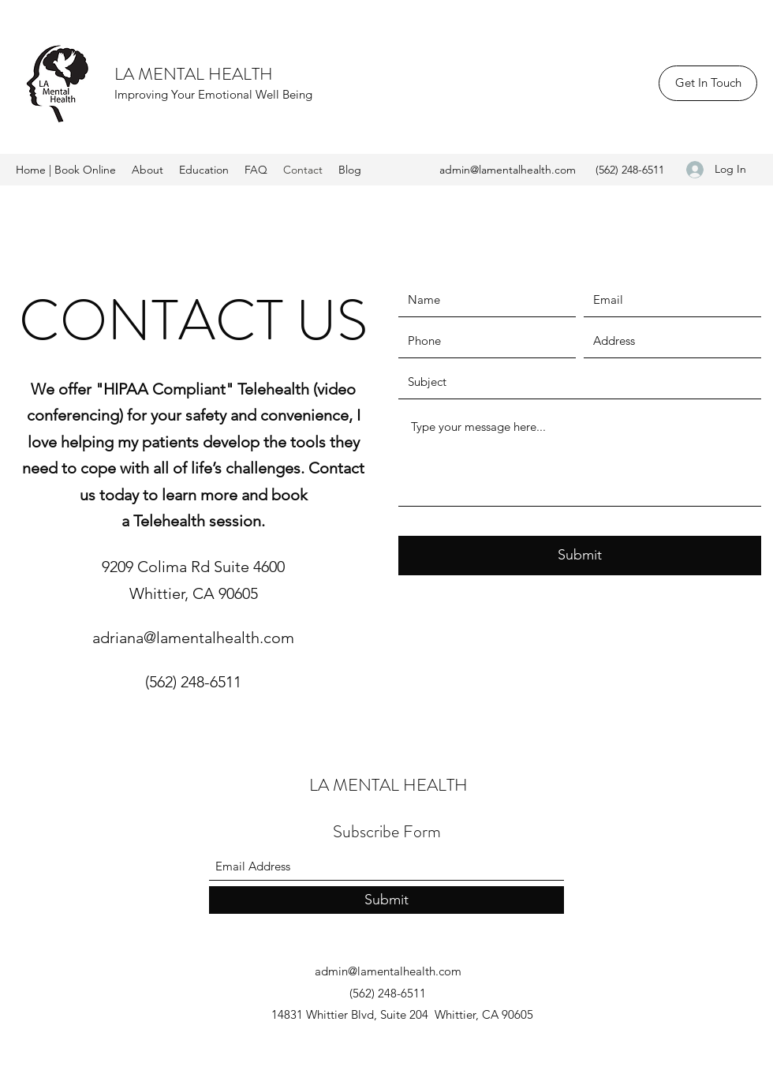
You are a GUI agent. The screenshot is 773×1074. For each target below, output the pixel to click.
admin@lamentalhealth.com (507, 170)
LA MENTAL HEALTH (193, 74)
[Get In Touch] (708, 83)
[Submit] (579, 555)
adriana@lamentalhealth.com (193, 637)
